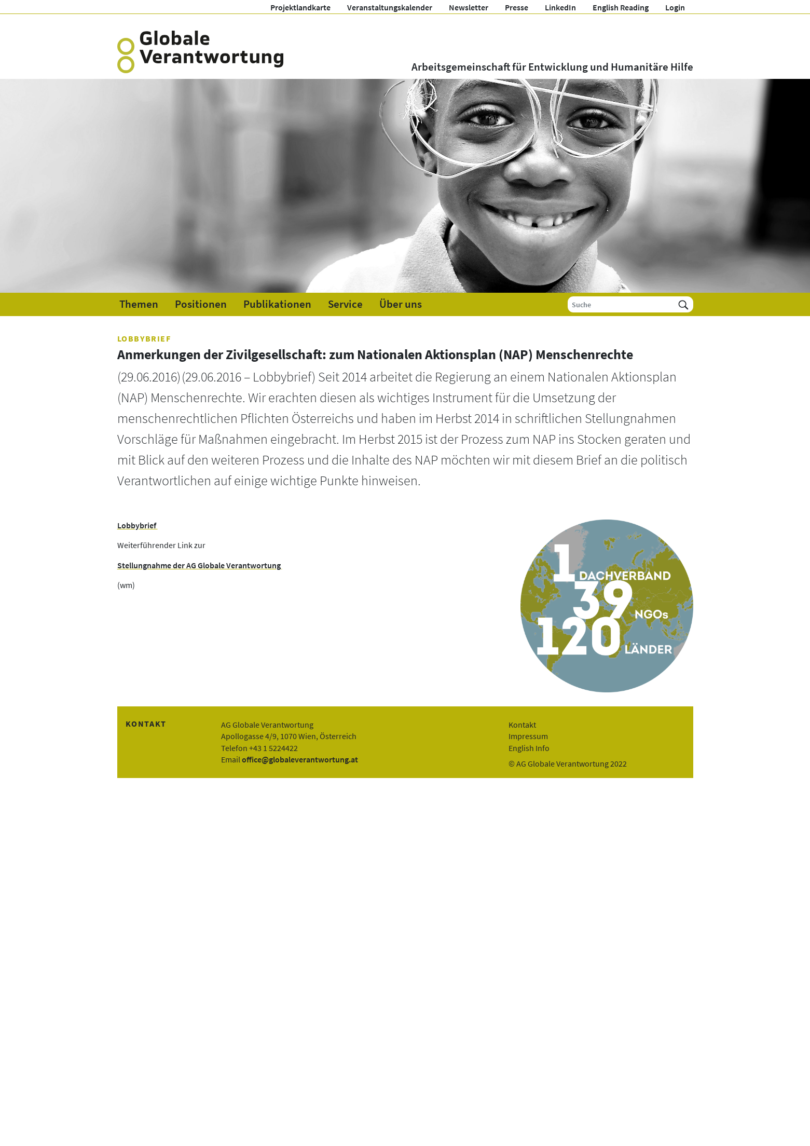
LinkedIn (560, 7)
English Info (529, 748)
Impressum (528, 736)
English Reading (621, 7)
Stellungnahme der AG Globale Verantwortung (199, 565)
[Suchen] (683, 304)
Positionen (201, 304)
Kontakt (522, 724)
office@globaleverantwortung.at (300, 759)
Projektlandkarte (300, 7)
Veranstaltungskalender (389, 7)
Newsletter (468, 7)
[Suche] (621, 304)
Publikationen (277, 304)
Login (675, 7)
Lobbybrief (137, 525)
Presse (516, 7)
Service (345, 304)
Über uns (400, 304)
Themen (138, 304)
